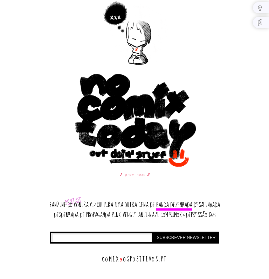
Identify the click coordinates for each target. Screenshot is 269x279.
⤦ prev (127, 174)
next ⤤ (143, 174)
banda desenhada (174, 205)
